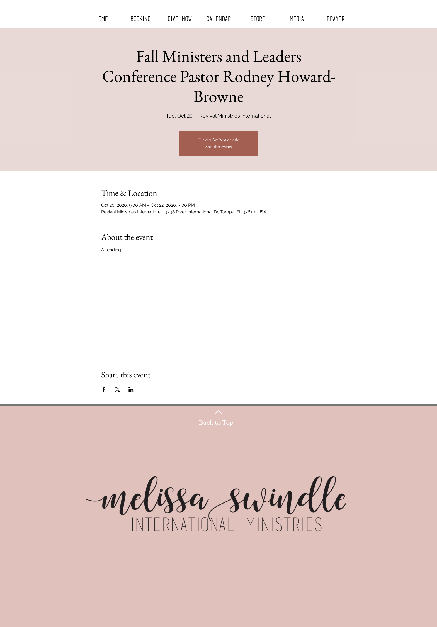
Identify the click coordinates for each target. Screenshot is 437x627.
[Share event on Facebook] (103, 389)
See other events (218, 146)
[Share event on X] (117, 389)
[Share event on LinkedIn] (131, 389)
